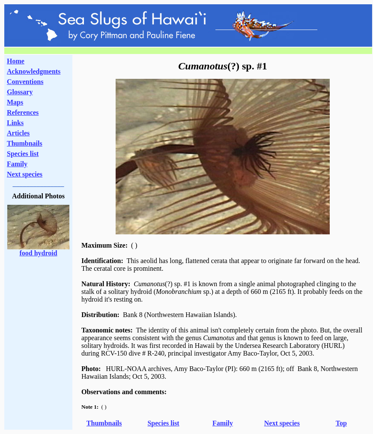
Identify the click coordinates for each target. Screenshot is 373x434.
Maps (15, 102)
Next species (24, 174)
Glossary (20, 92)
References (23, 112)
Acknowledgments (33, 71)
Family (17, 164)
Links (15, 122)
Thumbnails (24, 143)
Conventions (25, 81)
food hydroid (38, 253)
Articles (18, 133)
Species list (23, 153)
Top (341, 423)
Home (15, 61)
